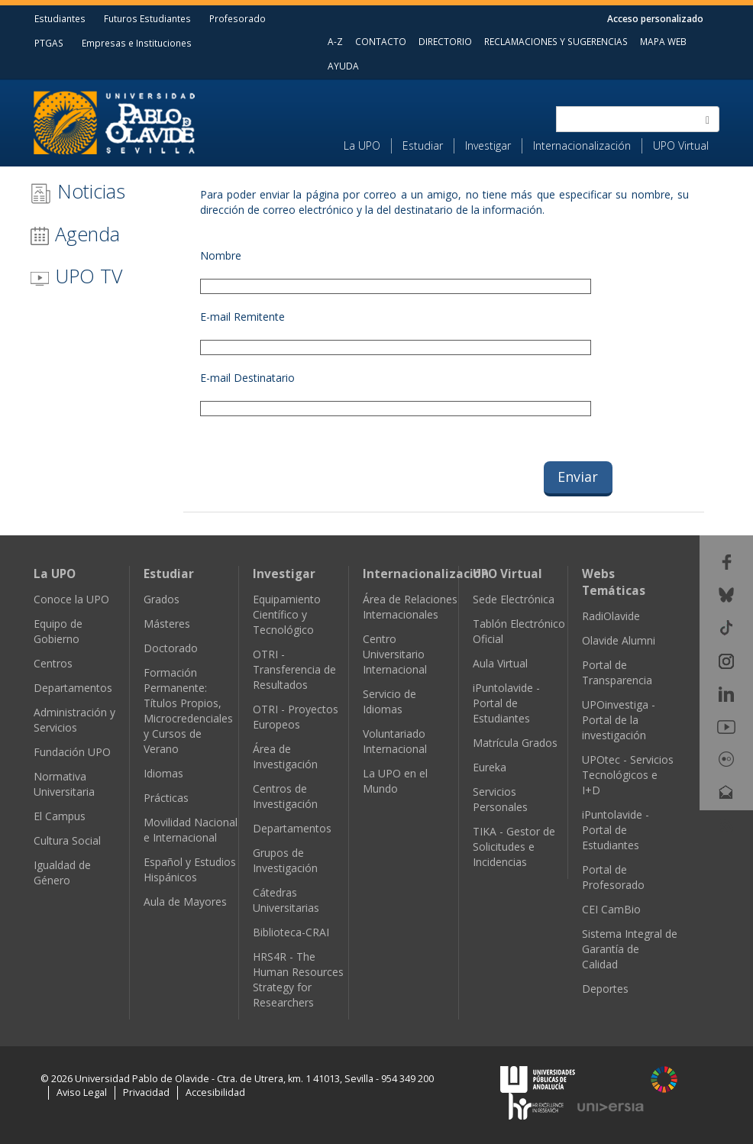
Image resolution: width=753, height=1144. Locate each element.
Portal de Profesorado (613, 877)
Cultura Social (67, 840)
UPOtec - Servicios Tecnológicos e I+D (628, 774)
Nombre (220, 255)
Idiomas (163, 773)
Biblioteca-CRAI (291, 932)
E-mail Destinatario (247, 377)
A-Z (335, 41)
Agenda (75, 234)
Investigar (488, 145)
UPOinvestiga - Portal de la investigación (618, 719)
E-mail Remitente (242, 316)
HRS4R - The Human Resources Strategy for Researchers (298, 979)
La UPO (362, 145)
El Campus (60, 816)
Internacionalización (582, 145)
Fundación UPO (72, 752)
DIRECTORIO (445, 41)
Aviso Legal (82, 1092)
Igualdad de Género (62, 872)
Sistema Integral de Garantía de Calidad (629, 948)
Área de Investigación (285, 756)
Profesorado (237, 18)
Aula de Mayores (185, 901)
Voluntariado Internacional (395, 741)
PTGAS (48, 43)
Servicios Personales (500, 799)
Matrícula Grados (515, 742)
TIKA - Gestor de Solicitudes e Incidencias (514, 846)
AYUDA (343, 66)
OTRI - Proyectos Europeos (295, 717)
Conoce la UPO (71, 599)
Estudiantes (60, 18)
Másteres (167, 623)
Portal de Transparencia (617, 672)
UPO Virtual (681, 145)
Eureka (489, 767)
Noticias (77, 191)
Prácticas (166, 797)
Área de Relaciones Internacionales (410, 607)
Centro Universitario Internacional (395, 654)
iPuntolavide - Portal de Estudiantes (506, 703)
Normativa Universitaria (64, 784)
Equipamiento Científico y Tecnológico (287, 614)
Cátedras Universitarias (286, 900)
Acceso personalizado (655, 18)
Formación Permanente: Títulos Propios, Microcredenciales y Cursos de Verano (188, 710)
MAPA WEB (663, 41)
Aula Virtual (500, 663)
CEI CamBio (611, 909)
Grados (161, 599)
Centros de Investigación (285, 796)
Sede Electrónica (513, 599)
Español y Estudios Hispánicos (190, 869)
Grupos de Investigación (285, 860)
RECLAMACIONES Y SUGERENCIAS (556, 41)
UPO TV (76, 276)
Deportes (605, 988)
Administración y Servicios (74, 720)
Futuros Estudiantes (147, 18)
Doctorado (171, 648)
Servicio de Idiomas (389, 701)
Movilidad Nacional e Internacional (191, 830)
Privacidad (146, 1092)
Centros (53, 663)
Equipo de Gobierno (58, 631)
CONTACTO (380, 41)
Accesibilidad (215, 1092)
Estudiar (422, 145)
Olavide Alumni (618, 640)
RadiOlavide (611, 616)
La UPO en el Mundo (395, 781)
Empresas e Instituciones (137, 43)
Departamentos (73, 687)
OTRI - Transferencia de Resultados (294, 669)
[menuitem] (368, 146)
